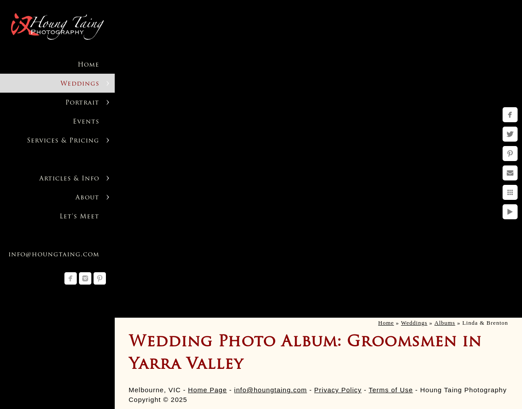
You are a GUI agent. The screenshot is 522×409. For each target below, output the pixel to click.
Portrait (82, 103)
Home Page (207, 390)
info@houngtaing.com (270, 390)
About (87, 198)
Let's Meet (79, 217)
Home (88, 65)
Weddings (79, 84)
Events (86, 122)
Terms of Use (391, 390)
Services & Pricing (63, 141)
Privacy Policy (337, 390)
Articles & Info (69, 179)
